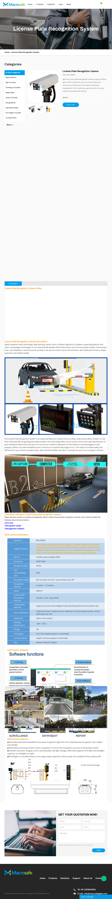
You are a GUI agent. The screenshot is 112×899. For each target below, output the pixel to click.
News (68, 4)
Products (39, 4)
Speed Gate (10, 92)
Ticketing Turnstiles (13, 87)
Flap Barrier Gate (12, 108)
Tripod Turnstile (11, 98)
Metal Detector (11, 77)
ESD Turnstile (11, 82)
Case (61, 4)
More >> (10, 125)
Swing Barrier (11, 103)
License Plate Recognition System (25, 52)
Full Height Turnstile (13, 113)
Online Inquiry (70, 105)
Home (30, 4)
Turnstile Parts (11, 118)
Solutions (51, 4)
